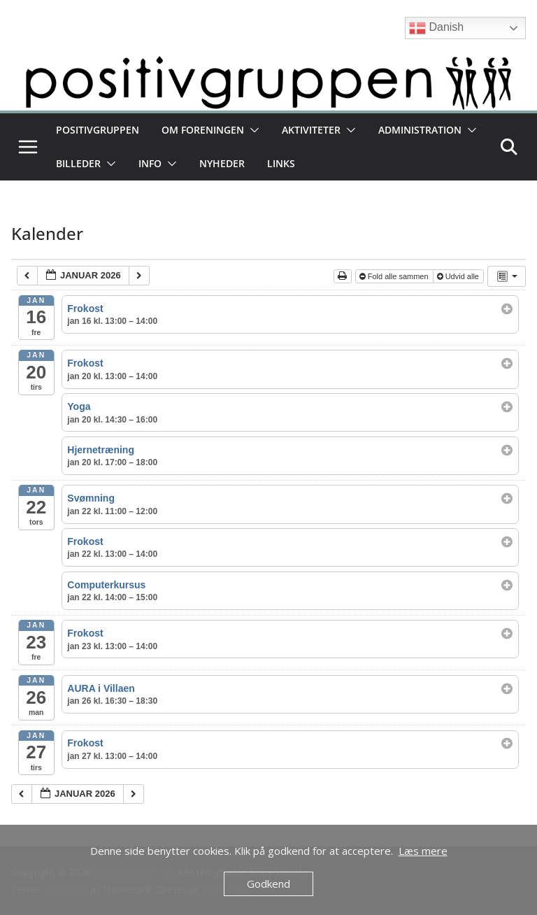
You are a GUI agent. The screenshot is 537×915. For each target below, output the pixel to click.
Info (150, 163)
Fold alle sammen (395, 276)
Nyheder (222, 163)
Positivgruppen (97, 129)
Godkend (268, 884)
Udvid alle (459, 276)
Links (281, 163)
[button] (251, 130)
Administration (419, 129)
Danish (436, 28)
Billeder (78, 163)
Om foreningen (203, 129)
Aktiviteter (311, 129)
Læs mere (423, 851)
